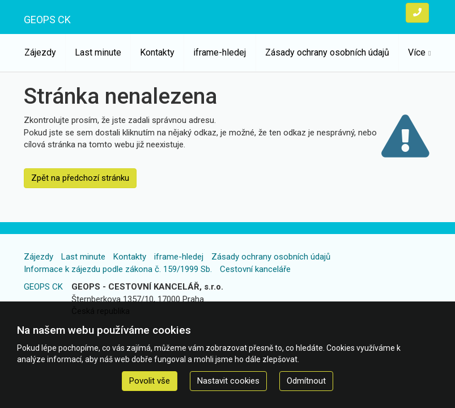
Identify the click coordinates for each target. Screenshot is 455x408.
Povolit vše (149, 381)
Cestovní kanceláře (255, 269)
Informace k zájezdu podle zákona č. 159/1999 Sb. (118, 269)
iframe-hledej (219, 52)
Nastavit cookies (228, 381)
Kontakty (157, 52)
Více (417, 52)
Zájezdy (40, 52)
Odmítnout (306, 381)
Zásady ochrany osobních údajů (327, 52)
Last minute (98, 52)
